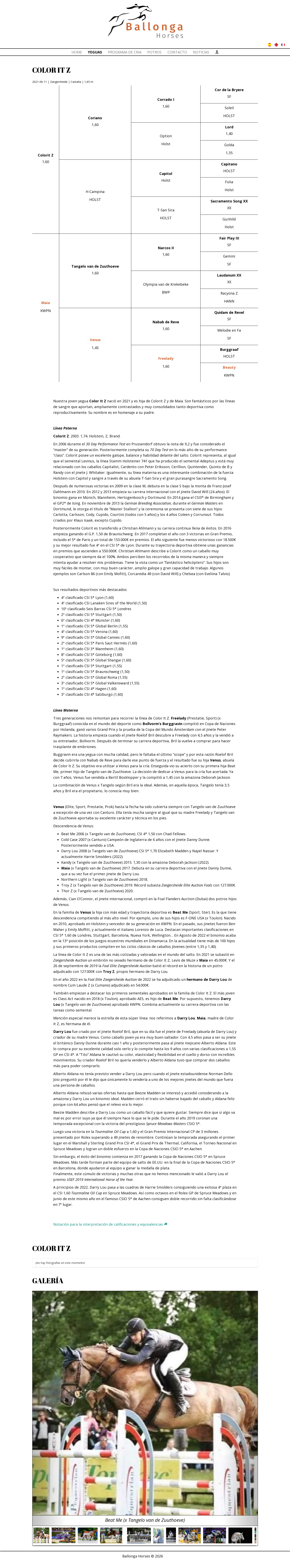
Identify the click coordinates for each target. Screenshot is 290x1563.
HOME (76, 52)
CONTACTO (177, 52)
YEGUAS (95, 52)
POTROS (154, 52)
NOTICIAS (201, 52)
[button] (49, 1408)
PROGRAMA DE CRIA (124, 52)
